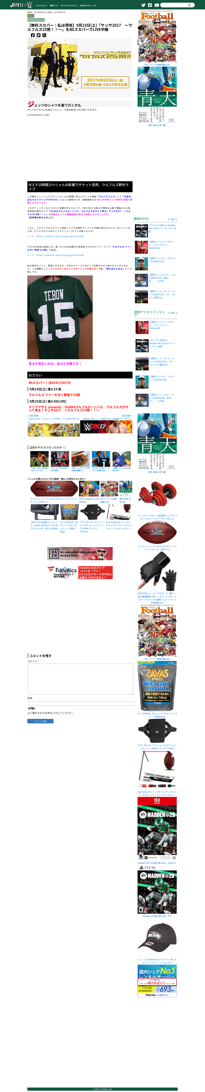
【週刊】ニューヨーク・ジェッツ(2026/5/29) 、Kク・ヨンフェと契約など (162, 361)
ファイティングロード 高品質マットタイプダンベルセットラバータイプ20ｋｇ (157, 517)
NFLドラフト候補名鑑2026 (108, 500)
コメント (33, 678)
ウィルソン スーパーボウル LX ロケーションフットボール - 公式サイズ (157, 548)
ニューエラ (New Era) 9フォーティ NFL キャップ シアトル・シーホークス (157, 961)
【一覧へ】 (172, 219)
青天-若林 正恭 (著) (125, 500)
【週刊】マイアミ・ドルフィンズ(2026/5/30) (161, 378)
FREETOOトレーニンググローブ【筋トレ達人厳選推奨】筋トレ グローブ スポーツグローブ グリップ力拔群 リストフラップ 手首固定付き (157, 598)
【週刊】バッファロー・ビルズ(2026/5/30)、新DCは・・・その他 (161, 398)
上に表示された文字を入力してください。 (51, 730)
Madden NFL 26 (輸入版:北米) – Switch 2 (157, 862)
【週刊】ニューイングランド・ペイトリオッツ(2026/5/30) (161, 325)
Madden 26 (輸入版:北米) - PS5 (157, 916)
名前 (29, 715)
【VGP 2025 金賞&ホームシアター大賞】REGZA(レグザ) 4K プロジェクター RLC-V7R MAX (44, 525)
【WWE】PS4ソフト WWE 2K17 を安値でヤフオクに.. (107, 418)
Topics (31, 16)
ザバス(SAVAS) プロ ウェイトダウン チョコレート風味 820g (69, 527)
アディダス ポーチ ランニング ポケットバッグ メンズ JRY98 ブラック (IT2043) (92, 527)
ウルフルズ (40, 20)
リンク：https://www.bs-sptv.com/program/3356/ (55, 236)
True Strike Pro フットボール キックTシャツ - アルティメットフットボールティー (119, 525)
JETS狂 (31, 20)
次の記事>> (126, 415)
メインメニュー (41, 5)
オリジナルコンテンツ (69, 5)
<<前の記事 (33, 415)
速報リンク (54, 5)
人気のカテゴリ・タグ (88, 5)
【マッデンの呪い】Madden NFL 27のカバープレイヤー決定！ (162, 343)
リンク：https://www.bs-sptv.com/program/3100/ (55, 255)
